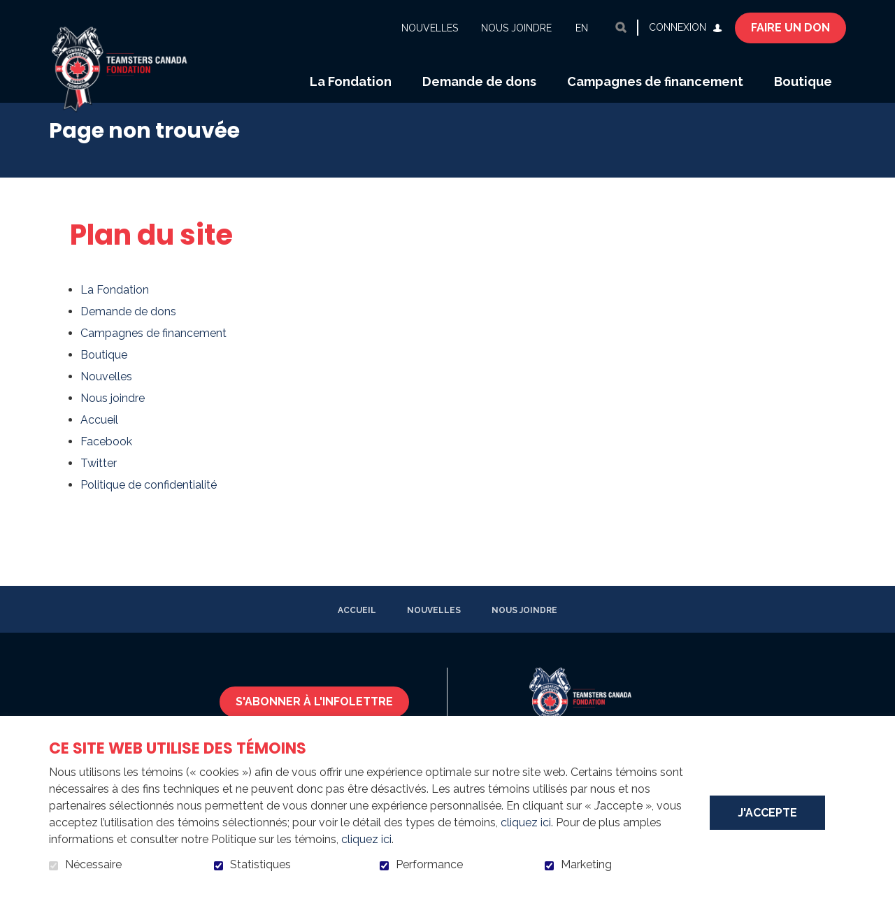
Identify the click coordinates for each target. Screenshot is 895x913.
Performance (429, 864)
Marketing (586, 864)
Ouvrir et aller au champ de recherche (620, 27)
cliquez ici (526, 822)
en (581, 28)
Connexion (677, 27)
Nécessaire (93, 864)
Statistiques (260, 864)
